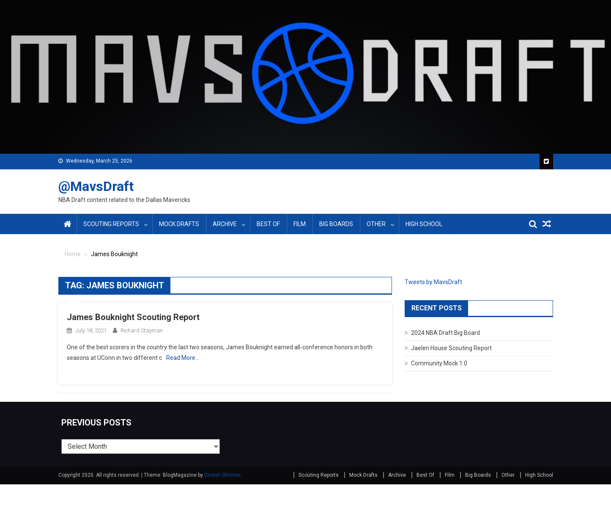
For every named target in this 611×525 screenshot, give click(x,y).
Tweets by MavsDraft (433, 282)
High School (424, 224)
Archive (225, 224)
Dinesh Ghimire (222, 475)
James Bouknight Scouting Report (133, 317)
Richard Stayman (142, 330)
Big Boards (336, 224)
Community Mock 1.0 (439, 363)
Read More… (182, 357)
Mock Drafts (179, 224)
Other (376, 224)
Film (299, 224)
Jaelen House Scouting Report (451, 348)
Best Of (268, 224)
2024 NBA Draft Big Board (445, 332)
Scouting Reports (111, 224)
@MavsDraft (96, 186)
